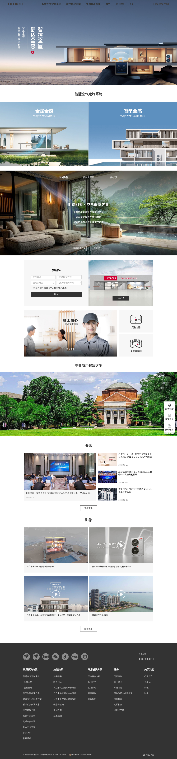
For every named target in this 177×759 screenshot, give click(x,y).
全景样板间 (58, 704)
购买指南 (57, 676)
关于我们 (120, 4)
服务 (108, 4)
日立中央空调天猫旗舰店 (64, 699)
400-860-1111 (146, 659)
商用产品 (92, 682)
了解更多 (70, 349)
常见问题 (118, 687)
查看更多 (88, 429)
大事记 (147, 682)
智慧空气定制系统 (51, 4)
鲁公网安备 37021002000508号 (80, 755)
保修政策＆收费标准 (123, 693)
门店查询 (118, 676)
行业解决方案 (94, 676)
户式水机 (27, 733)
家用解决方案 (73, 4)
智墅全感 (28, 687)
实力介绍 (92, 687)
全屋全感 (28, 682)
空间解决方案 (29, 710)
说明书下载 (119, 710)
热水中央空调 (29, 727)
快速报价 (98, 248)
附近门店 (57, 682)
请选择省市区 (43, 283)
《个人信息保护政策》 (58, 288)
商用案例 (92, 693)
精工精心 (118, 682)
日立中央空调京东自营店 (64, 693)
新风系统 (27, 738)
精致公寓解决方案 (31, 704)
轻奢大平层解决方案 (32, 699)
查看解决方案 (79, 248)
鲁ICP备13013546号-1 (60, 755)
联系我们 (57, 716)
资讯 (146, 687)
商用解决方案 (93, 4)
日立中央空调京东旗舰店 (64, 687)
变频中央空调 (29, 716)
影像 (146, 693)
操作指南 (118, 699)
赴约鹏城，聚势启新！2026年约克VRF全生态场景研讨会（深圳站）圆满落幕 (61, 493)
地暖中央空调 (29, 721)
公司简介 (148, 676)
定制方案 (57, 710)
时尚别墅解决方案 (31, 693)
